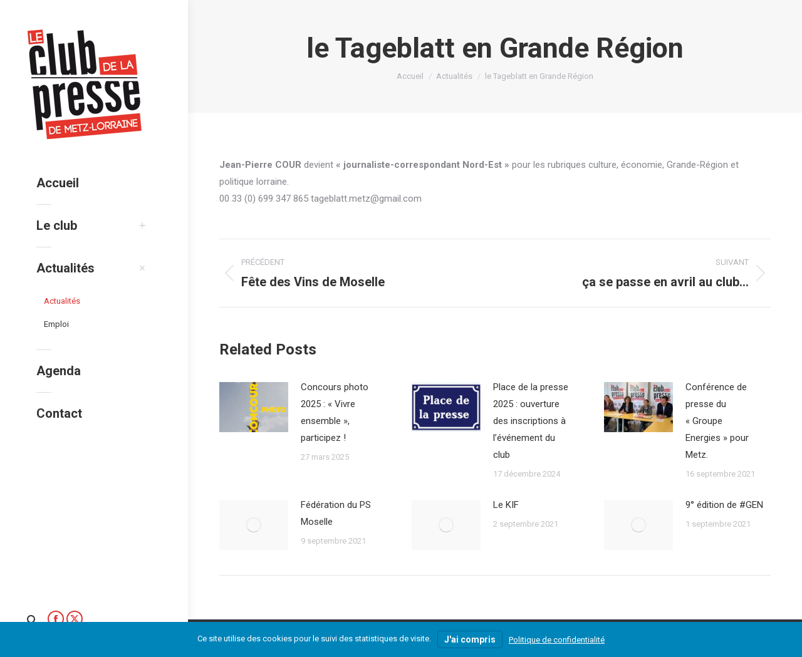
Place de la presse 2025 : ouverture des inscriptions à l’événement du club (530, 420)
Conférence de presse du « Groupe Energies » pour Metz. (717, 420)
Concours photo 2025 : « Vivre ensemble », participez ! (334, 412)
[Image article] (253, 407)
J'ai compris (470, 639)
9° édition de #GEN (724, 504)
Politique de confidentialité (557, 639)
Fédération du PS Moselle (336, 513)
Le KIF (506, 504)
